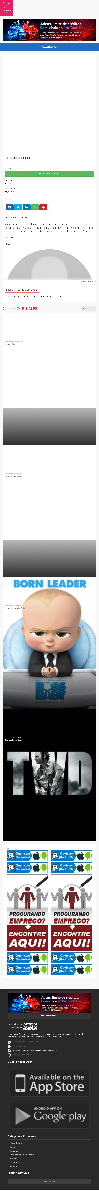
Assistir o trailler (49, 164)
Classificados (16, 1134)
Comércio (14, 1153)
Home (12, 1137)
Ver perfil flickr (49, 1172)
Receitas (14, 1149)
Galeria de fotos (60, 1186)
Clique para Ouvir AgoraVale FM (49, 3)
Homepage (27, 1186)
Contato (74, 1186)
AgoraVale (50, 37)
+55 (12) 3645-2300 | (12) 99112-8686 (26, 1032)
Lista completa (88, 299)
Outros (20, 299)
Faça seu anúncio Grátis (22, 1145)
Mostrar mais (89, 272)
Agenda (13, 1157)
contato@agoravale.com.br (22, 1045)
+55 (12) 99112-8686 (20, 1036)
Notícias (14, 1141)
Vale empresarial (42, 1186)
